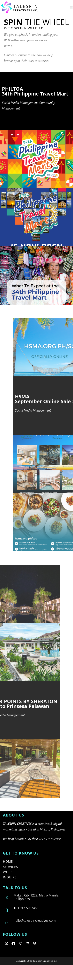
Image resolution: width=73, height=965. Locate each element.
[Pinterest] (34, 944)
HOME (8, 861)
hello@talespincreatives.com (35, 920)
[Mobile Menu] (71, 7)
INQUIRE (10, 877)
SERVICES (10, 867)
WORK (8, 872)
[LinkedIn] (27, 944)
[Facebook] (13, 944)
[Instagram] (20, 944)
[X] (6, 944)
